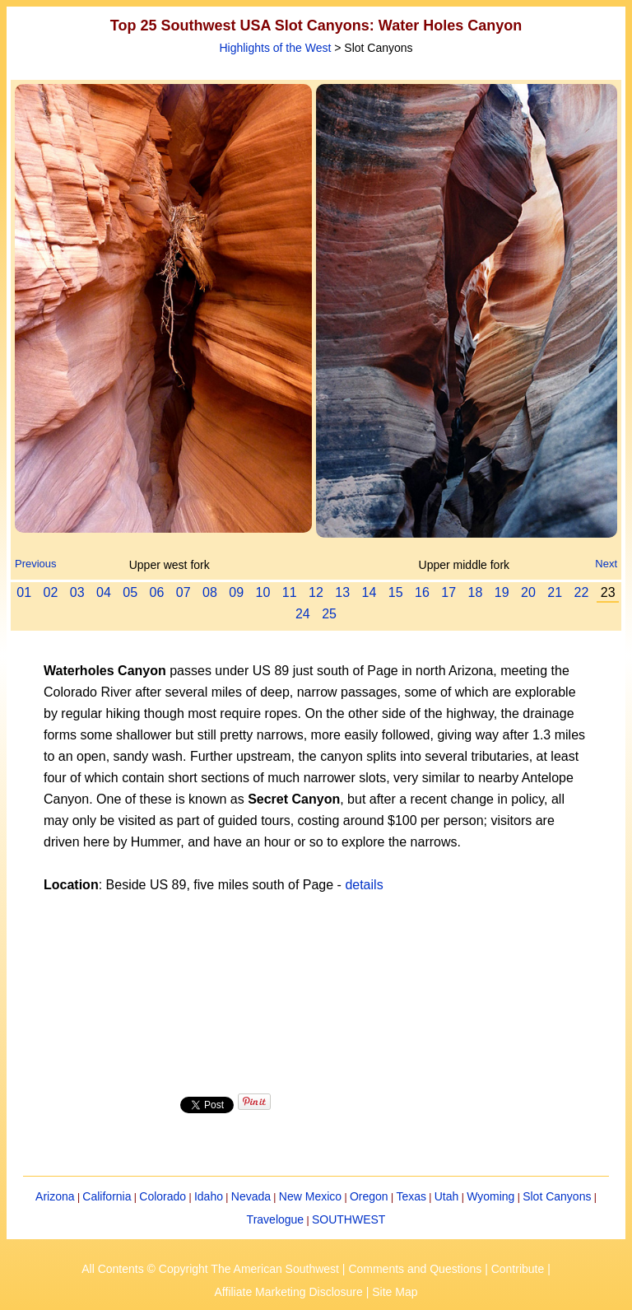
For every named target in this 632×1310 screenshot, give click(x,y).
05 (130, 592)
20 (528, 592)
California (106, 1196)
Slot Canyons (557, 1196)
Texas (411, 1196)
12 (316, 592)
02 (51, 592)
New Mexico (310, 1196)
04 (103, 592)
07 (183, 592)
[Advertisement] (316, 992)
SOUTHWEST (348, 1219)
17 (448, 592)
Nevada (251, 1196)
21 (554, 592)
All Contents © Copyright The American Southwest (210, 1268)
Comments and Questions (414, 1268)
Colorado (162, 1196)
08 (209, 592)
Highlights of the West (275, 47)
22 (581, 592)
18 (475, 592)
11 (289, 592)
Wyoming (490, 1196)
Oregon (369, 1196)
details (364, 885)
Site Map (394, 1291)
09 (236, 592)
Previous (36, 563)
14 (369, 592)
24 (302, 614)
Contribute (518, 1268)
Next (606, 563)
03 (77, 592)
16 (422, 592)
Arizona (54, 1196)
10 (263, 592)
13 (342, 592)
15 (395, 592)
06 (157, 592)
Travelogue (275, 1219)
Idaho (208, 1196)
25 (329, 614)
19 (502, 592)
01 (23, 592)
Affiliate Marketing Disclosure (289, 1291)
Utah (446, 1196)
